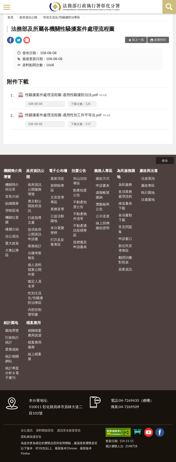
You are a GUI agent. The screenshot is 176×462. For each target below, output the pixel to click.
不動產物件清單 (80, 216)
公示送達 (102, 216)
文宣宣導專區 (57, 199)
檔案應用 (33, 322)
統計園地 (11, 322)
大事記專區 (12, 252)
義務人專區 (103, 170)
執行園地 (148, 192)
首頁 (10, 17)
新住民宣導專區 (125, 248)
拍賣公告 (79, 170)
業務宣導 (57, 209)
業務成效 (12, 349)
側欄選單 (6, 7)
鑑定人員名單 (34, 283)
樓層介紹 (12, 229)
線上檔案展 (34, 356)
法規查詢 (148, 178)
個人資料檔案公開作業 (34, 269)
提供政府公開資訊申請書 (34, 234)
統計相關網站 (12, 358)
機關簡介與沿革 (12, 186)
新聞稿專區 (57, 187)
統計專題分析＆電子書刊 (12, 373)
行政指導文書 (34, 219)
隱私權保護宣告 (31, 436)
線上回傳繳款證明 (102, 225)
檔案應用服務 (34, 344)
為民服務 (125, 184)
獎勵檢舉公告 (102, 206)
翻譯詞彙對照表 (125, 259)
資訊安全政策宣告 (69, 430)
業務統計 (34, 246)
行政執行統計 (12, 339)
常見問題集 (125, 229)
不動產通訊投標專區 (80, 230)
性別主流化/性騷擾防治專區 (61, 17)
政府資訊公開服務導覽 (34, 189)
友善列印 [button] (160, 39)
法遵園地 (148, 199)
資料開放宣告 (45, 430)
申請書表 (102, 185)
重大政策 (12, 243)
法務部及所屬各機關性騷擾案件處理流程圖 (62, 28)
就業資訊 (125, 269)
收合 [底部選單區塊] (165, 160)
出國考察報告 (34, 255)
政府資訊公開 (28, 17)
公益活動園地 (57, 218)
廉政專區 (148, 185)
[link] (10, 41)
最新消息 (57, 178)
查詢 (169, 7)
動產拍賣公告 (80, 192)
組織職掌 (12, 203)
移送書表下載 (125, 205)
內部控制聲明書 (34, 311)
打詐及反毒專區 (57, 241)
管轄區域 (12, 210)
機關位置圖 (12, 219)
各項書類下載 (125, 217)
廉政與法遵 (149, 170)
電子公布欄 (58, 170)
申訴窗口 (125, 239)
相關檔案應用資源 (34, 332)
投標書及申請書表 (80, 244)
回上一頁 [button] (138, 39)
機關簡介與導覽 (13, 173)
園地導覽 (12, 330)
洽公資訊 (12, 236)
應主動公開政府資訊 (34, 206)
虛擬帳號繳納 (102, 194)
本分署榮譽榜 (57, 230)
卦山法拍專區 (80, 180)
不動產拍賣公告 (80, 204)
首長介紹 (12, 196)
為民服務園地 (126, 173)
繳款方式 (102, 178)
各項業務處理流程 (125, 193)
